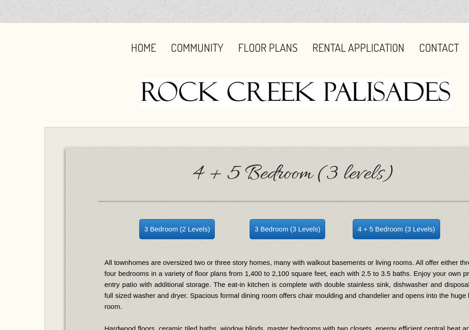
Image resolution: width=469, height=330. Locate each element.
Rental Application (358, 47)
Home (143, 47)
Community (197, 47)
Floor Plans (268, 47)
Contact (439, 47)
